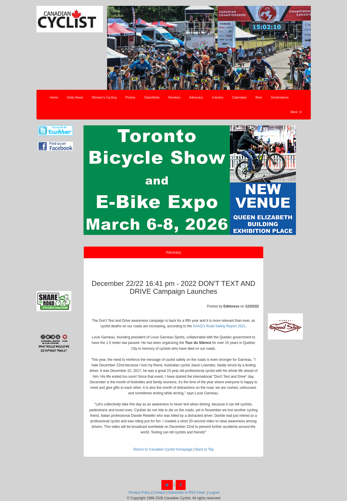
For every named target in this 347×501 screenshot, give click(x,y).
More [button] (295, 112)
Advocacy (196, 97)
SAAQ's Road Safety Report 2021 (219, 326)
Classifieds (152, 97)
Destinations (280, 97)
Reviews (174, 97)
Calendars (239, 97)
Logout (214, 493)
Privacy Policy (140, 493)
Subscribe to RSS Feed (186, 493)
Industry (217, 97)
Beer (258, 97)
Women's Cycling (104, 97)
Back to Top (205, 449)
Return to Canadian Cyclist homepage (163, 449)
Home (54, 97)
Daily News (75, 97)
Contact (159, 493)
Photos (130, 97)
